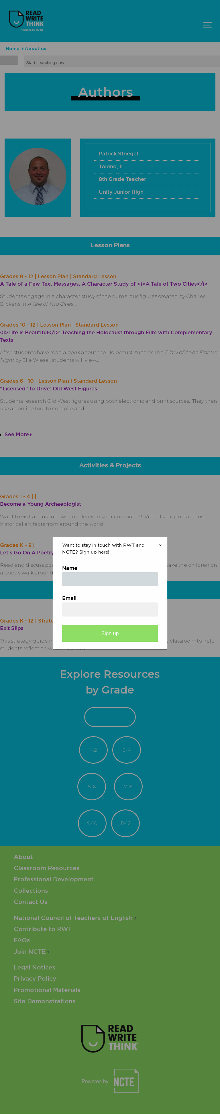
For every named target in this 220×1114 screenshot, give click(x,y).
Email (69, 598)
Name (69, 568)
